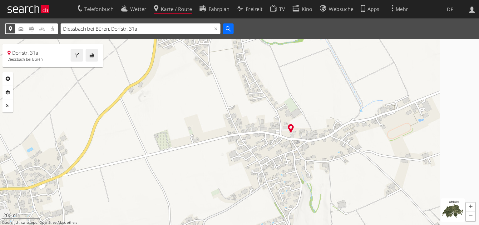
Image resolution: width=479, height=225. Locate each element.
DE (450, 9)
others (72, 222)
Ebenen (7, 92)
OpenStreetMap (52, 222)
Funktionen (7, 105)
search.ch (11, 222)
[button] (470, 207)
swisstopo (29, 222)
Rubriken (7, 78)
